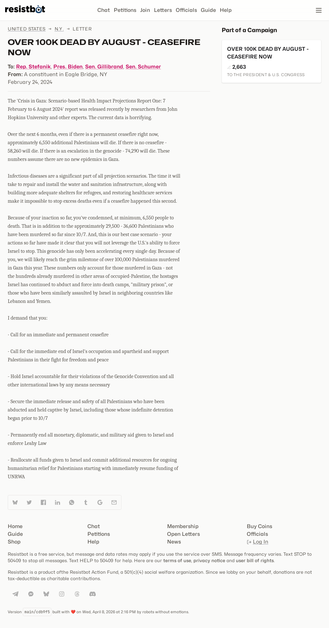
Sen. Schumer (143, 67)
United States (27, 28)
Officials (186, 10)
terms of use (177, 560)
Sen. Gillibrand (104, 67)
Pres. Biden (68, 67)
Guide (208, 10)
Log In (257, 542)
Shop (14, 542)
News (174, 542)
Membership (183, 526)
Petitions (125, 10)
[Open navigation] (319, 10)
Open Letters (183, 534)
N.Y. (59, 28)
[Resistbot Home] (25, 15)
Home (15, 526)
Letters (163, 10)
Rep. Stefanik (33, 67)
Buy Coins (259, 526)
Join (145, 10)
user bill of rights (255, 560)
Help (226, 10)
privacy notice (209, 560)
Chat (103, 10)
